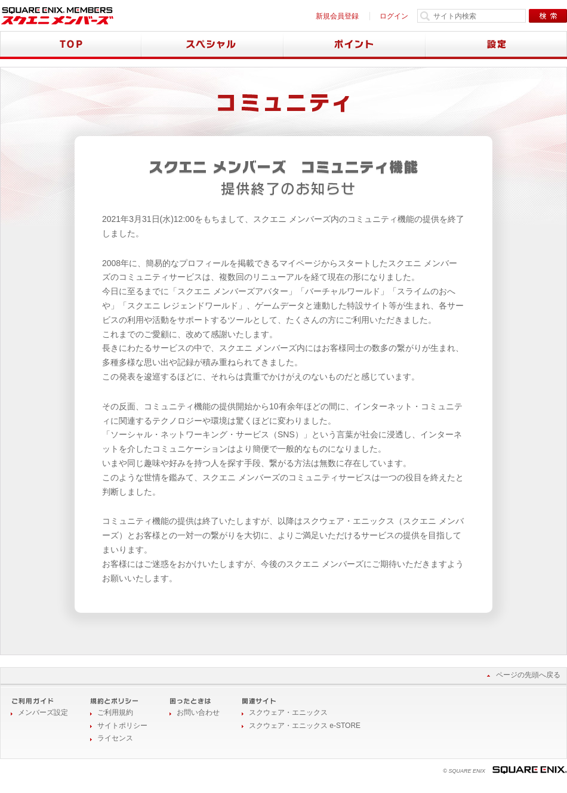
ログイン (394, 16)
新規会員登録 (337, 16)
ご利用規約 (115, 712)
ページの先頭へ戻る (528, 675)
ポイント (355, 45)
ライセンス (115, 738)
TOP (70, 45)
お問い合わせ (198, 712)
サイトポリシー (122, 725)
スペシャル (212, 45)
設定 (496, 45)
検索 (548, 16)
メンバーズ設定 (43, 712)
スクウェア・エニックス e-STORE (304, 725)
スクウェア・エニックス (288, 712)
